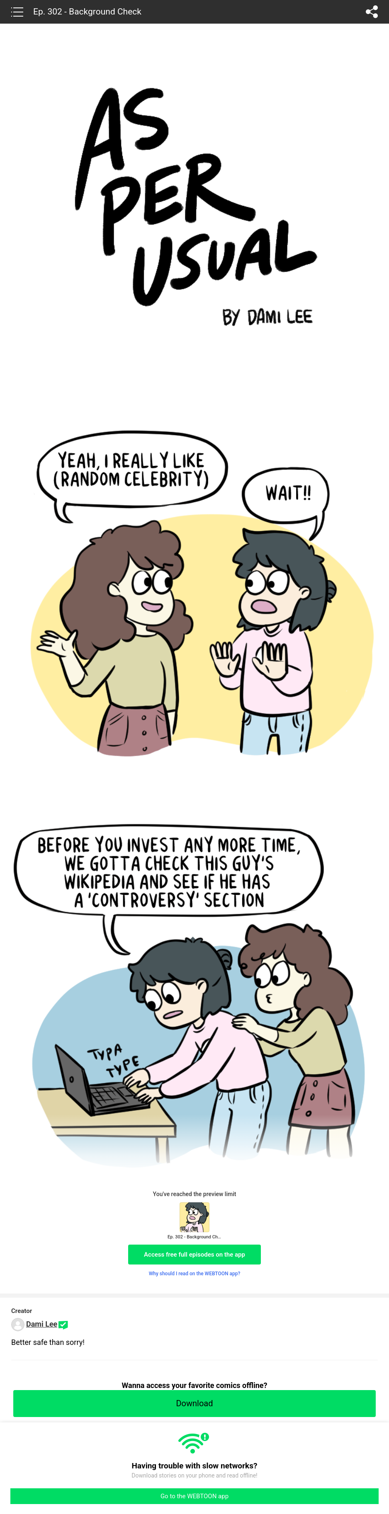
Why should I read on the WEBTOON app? (195, 1274)
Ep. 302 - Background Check (87, 12)
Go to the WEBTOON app (194, 1496)
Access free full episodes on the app (194, 1254)
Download (194, 1403)
